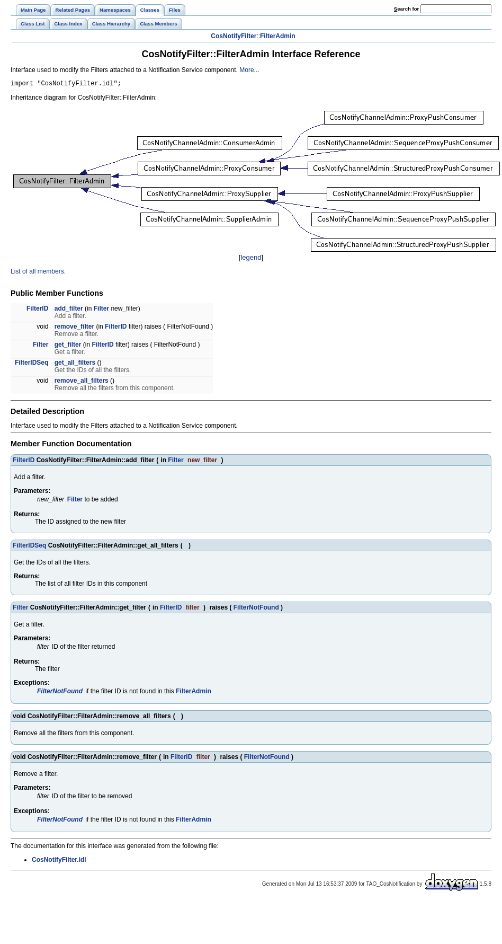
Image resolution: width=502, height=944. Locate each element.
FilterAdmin (277, 36)
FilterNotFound (256, 609)
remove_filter (74, 328)
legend (250, 259)
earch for (406, 9)
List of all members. (38, 273)
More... (249, 70)
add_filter (69, 310)
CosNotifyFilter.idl (59, 861)
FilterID (37, 310)
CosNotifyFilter (233, 36)
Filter (101, 310)
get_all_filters (75, 364)
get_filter (68, 346)
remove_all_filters (82, 382)
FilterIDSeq (31, 364)
